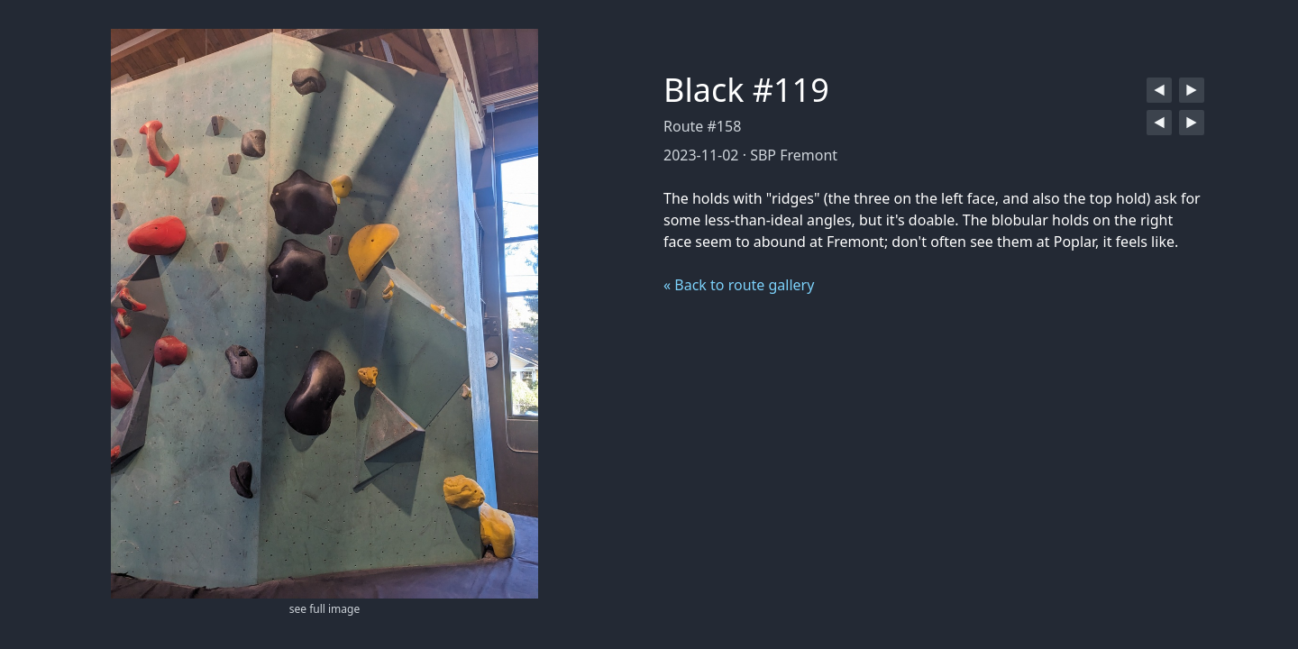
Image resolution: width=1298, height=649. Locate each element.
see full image (324, 609)
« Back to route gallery (738, 285)
